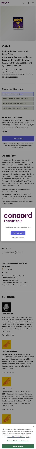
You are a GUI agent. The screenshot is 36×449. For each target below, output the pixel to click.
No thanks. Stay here (18, 238)
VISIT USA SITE (18, 233)
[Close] (34, 428)
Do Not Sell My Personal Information (18, 442)
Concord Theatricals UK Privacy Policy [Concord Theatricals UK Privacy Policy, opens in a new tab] (18, 438)
